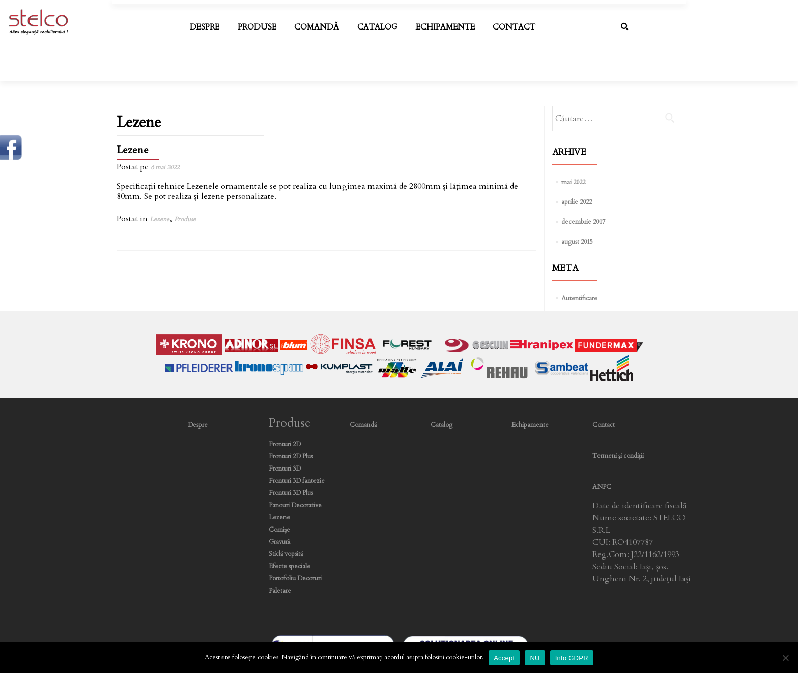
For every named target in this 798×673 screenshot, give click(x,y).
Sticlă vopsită (286, 554)
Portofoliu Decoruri (295, 578)
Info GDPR (571, 658)
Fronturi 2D (285, 444)
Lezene (133, 150)
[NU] (785, 658)
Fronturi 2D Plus (291, 456)
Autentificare (579, 298)
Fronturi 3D (285, 468)
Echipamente (445, 27)
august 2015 (577, 242)
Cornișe (279, 529)
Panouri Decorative (295, 505)
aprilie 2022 (576, 202)
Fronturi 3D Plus (291, 493)
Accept (504, 658)
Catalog (377, 27)
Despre (204, 27)
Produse (257, 27)
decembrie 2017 (583, 222)
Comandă (316, 27)
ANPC (601, 487)
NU (534, 658)
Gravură (279, 542)
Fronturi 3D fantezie (297, 481)
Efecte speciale (289, 566)
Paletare (280, 591)
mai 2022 (573, 182)
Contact (514, 27)
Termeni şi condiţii (618, 456)
